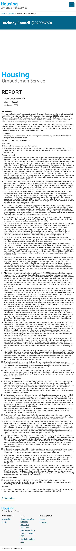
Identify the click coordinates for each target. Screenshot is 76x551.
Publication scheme (28, 530)
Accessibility (6, 519)
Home (3, 13)
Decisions (11, 13)
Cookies (4, 522)
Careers (42, 519)
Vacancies (43, 522)
